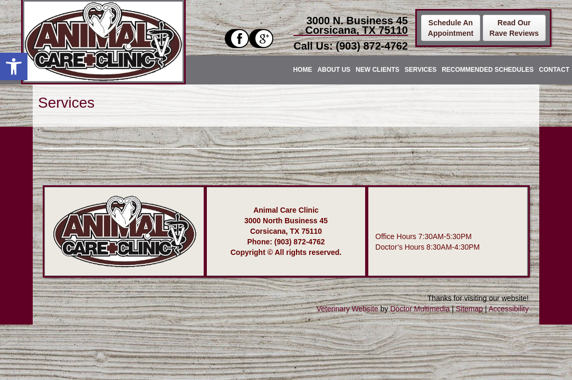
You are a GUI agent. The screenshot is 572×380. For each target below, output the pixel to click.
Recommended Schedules (487, 69)
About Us (333, 69)
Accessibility (509, 309)
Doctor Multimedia (420, 309)
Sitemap (469, 309)
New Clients (377, 69)
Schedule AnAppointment (450, 27)
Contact (554, 69)
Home (302, 69)
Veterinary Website (347, 309)
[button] (13, 66)
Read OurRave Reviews (514, 27)
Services (420, 69)
